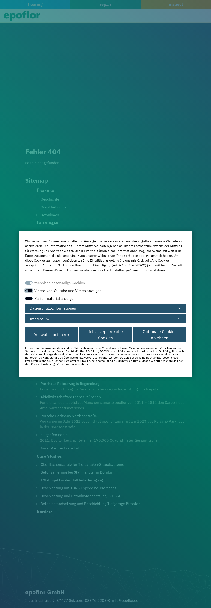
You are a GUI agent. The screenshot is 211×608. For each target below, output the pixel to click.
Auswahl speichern (51, 334)
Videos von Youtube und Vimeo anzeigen (68, 290)
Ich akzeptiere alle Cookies (105, 334)
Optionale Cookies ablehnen (160, 334)
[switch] (29, 290)
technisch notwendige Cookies (59, 282)
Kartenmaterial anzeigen (54, 298)
